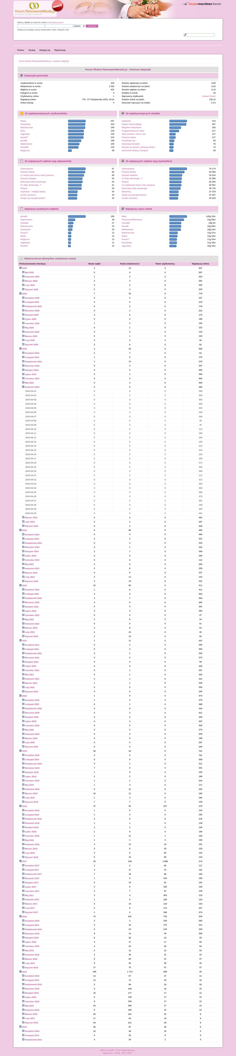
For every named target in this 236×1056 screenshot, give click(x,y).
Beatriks (24, 246)
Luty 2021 (30, 687)
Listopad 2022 (32, 594)
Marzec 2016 (31, 959)
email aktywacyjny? (55, 22)
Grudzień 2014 (32, 1031)
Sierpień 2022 (32, 606)
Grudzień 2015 (32, 976)
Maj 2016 (29, 950)
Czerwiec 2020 (32, 725)
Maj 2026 (29, 272)
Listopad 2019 (32, 759)
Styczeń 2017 (31, 912)
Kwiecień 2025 (32, 332)
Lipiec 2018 (30, 831)
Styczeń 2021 (31, 691)
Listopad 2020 (32, 704)
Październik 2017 (33, 874)
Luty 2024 (30, 522)
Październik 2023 (33, 543)
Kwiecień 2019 (32, 789)
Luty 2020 (30, 742)
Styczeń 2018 (31, 857)
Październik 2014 (33, 1039)
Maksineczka (26, 127)
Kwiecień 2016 (32, 955)
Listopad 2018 (32, 815)
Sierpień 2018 (32, 827)
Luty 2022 (30, 632)
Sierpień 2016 (32, 937)
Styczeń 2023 (31, 581)
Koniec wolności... (29, 195)
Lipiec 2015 (30, 997)
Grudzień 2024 (32, 353)
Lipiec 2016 (30, 942)
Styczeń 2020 (31, 746)
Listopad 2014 (32, 1035)
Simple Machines (128, 1050)
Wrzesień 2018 (32, 823)
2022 (24, 585)
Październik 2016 (33, 929)
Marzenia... (127, 191)
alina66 (23, 140)
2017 (24, 861)
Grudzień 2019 (32, 755)
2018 (24, 806)
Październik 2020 (33, 708)
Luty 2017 (30, 908)
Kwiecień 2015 (32, 1010)
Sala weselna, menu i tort (134, 134)
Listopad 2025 (32, 302)
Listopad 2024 (32, 357)
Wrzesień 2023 (32, 547)
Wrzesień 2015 (32, 988)
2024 (24, 349)
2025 (24, 293)
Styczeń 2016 (31, 967)
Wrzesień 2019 (32, 768)
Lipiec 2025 (30, 319)
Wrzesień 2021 (32, 657)
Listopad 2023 (32, 539)
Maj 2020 (29, 730)
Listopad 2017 (32, 870)
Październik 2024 (33, 361)
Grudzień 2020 (32, 700)
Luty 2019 (30, 797)
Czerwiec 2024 (32, 378)
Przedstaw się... (129, 140)
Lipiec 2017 (30, 887)
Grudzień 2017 (32, 865)
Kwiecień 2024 (32, 387)
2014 (24, 1027)
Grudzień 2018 (32, 810)
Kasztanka (25, 124)
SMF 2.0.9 (104, 1050)
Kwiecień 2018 (32, 844)
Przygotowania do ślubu (133, 131)
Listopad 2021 (32, 649)
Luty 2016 (30, 963)
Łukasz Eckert (209, 96)
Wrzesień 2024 (32, 366)
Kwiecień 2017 (32, 899)
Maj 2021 (29, 674)
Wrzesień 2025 (32, 310)
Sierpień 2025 (32, 315)
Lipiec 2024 (30, 374)
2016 (24, 916)
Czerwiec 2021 (32, 670)
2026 (24, 268)
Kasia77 (24, 137)
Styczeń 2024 (31, 526)
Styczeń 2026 (31, 289)
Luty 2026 (30, 285)
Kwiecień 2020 (32, 734)
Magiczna (25, 150)
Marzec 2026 (31, 281)
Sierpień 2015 (32, 993)
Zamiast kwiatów (28, 178)
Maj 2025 (29, 327)
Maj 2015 (29, 1006)
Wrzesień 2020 (32, 713)
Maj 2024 (29, 383)
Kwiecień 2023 (32, 568)
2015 (24, 972)
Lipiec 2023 (30, 555)
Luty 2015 (30, 1018)
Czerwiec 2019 (32, 780)
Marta (23, 121)
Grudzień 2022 (32, 589)
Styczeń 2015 (31, 1022)
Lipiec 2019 (30, 776)
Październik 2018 (33, 819)
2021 (24, 640)
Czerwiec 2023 (32, 560)
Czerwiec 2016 (32, 946)
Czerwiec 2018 (32, 836)
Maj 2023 (29, 564)
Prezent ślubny (129, 137)
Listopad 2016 (32, 925)
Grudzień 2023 (32, 534)
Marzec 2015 (31, 1014)
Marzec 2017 (31, 904)
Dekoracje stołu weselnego (33, 182)
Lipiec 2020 (30, 721)
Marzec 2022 (31, 628)
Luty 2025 (30, 340)
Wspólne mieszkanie (131, 127)
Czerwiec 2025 (32, 323)
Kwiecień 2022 (32, 624)
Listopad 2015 (32, 980)
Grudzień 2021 (32, 645)
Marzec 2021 (31, 683)
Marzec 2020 (31, 738)
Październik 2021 (33, 653)
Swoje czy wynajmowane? (32, 198)
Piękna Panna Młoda (131, 124)
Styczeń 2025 (31, 344)
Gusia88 (24, 147)
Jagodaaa (25, 134)
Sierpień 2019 (32, 772)
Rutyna (23, 188)
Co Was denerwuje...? (30, 185)
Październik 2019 (33, 764)
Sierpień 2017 (32, 882)
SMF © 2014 (115, 1050)
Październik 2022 (33, 598)
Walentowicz (26, 144)
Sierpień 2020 (32, 717)
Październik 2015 (33, 984)
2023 (24, 530)
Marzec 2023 (31, 573)
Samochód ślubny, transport (135, 150)
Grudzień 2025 (32, 298)
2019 (24, 751)
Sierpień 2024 (32, 370)
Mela (22, 131)
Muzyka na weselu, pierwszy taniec (138, 147)
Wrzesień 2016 (32, 933)
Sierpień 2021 (32, 662)
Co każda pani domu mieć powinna (37, 175)
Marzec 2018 (31, 848)
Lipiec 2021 (30, 666)
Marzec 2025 (31, 336)
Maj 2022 (29, 619)
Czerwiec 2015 (32, 1001)
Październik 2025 (33, 306)
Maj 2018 (29, 840)
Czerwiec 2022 (32, 615)
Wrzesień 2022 (32, 602)
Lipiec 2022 (30, 611)
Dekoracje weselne (131, 144)
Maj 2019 (29, 785)
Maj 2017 (29, 895)
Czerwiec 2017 (32, 891)
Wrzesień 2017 (32, 878)
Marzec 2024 (31, 517)
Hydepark (126, 121)
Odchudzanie (26, 168)
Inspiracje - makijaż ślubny (32, 191)
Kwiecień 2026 (32, 276)
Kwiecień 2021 (32, 679)
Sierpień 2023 (32, 551)
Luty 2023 (30, 577)
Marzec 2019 (31, 793)
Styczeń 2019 (31, 802)
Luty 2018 (30, 853)
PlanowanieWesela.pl (132, 219)
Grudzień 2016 (32, 921)
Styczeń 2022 (31, 636)
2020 (24, 696)
